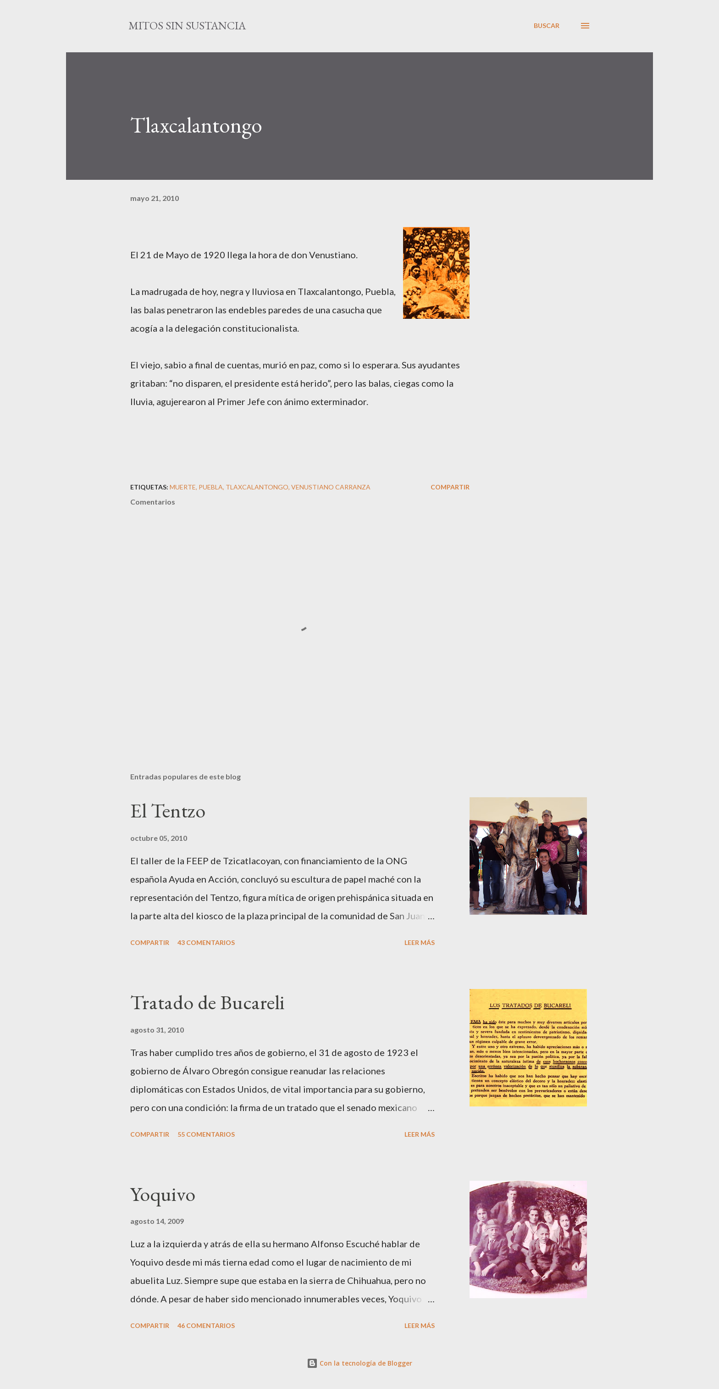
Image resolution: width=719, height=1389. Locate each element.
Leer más (419, 942)
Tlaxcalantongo (257, 487)
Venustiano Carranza (331, 487)
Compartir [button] (450, 487)
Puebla (211, 487)
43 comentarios (206, 942)
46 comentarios (206, 1325)
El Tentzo (167, 810)
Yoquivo (162, 1194)
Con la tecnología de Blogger (359, 1363)
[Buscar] (546, 25)
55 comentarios (206, 1134)
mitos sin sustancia (187, 25)
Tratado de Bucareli (207, 1002)
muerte (183, 487)
